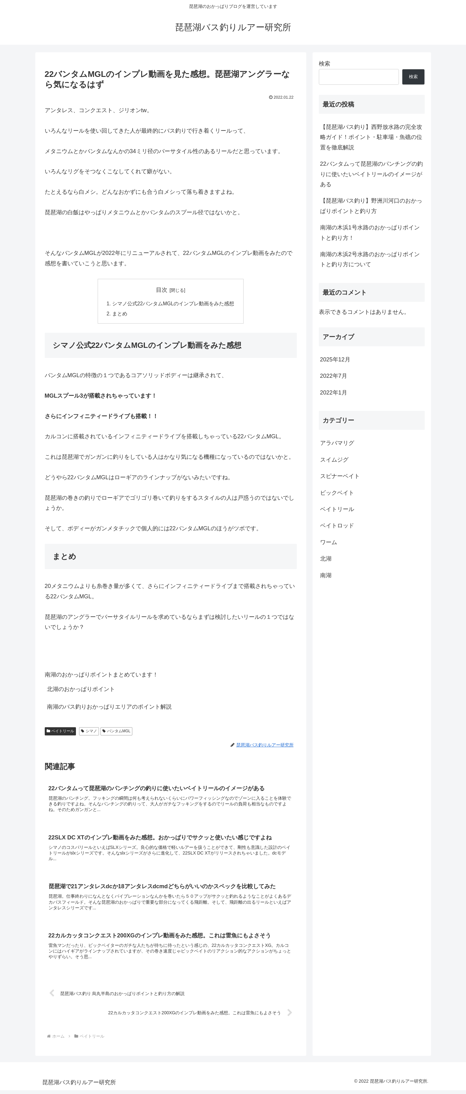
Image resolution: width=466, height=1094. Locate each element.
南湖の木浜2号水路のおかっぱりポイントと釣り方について (370, 259)
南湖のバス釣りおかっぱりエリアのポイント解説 (109, 708)
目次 (161, 290)
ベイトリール (60, 732)
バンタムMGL (116, 732)
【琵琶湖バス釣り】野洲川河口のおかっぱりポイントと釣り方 (371, 206)
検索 (324, 63)
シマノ (89, 732)
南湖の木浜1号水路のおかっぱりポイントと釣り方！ (370, 232)
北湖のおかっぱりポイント (81, 690)
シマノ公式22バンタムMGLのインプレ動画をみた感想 (173, 304)
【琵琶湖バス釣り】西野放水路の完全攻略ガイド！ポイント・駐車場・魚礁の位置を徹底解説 (371, 137)
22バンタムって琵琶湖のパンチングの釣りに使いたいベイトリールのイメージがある (371, 174)
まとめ (119, 314)
